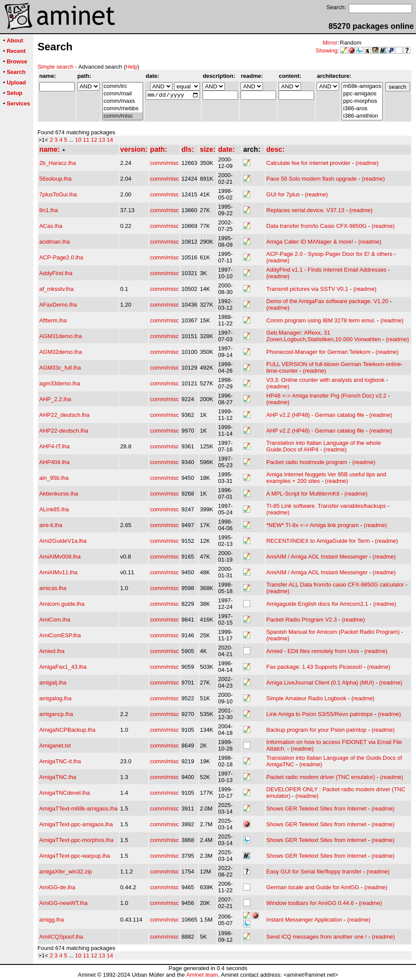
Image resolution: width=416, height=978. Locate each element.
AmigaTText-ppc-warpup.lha (74, 855)
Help (131, 66)
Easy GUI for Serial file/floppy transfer (313, 871)
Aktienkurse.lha (58, 493)
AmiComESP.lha (60, 635)
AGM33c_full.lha (60, 367)
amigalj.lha (52, 682)
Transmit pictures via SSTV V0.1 (307, 289)
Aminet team (202, 974)
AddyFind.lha (56, 273)
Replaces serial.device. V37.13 (305, 210)
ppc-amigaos (362, 94)
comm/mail (123, 94)
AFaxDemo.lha (58, 304)
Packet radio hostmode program (306, 462)
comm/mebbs (123, 108)
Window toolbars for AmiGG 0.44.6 (310, 903)
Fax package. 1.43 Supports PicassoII (314, 667)
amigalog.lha (55, 698)
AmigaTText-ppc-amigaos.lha (76, 824)
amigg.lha (51, 919)
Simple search (55, 66)
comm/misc (123, 116)
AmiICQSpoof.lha (61, 936)
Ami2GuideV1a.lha (63, 541)
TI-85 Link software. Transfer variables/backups (326, 506)
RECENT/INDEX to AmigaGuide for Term (318, 541)
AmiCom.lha (54, 619)
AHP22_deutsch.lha (64, 415)
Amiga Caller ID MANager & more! (309, 241)
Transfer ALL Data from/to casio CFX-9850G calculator (335, 584)
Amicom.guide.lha (61, 604)
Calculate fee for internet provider (308, 163)
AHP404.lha (54, 462)
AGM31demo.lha (60, 336)
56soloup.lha (55, 178)
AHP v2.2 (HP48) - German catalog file (315, 415)
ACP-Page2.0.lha (61, 257)
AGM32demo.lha (60, 352)
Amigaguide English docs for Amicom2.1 (317, 604)
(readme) (367, 163)
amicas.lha (52, 588)
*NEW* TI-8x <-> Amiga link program (312, 525)
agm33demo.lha (59, 383)
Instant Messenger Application (304, 919)
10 (78, 139)
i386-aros (362, 108)
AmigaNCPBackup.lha (67, 730)
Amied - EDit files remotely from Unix (312, 651)
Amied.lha (52, 651)
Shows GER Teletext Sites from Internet (316, 808)
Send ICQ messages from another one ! (316, 936)
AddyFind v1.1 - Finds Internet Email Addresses (326, 269)
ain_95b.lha (54, 478)
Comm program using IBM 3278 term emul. (320, 320)
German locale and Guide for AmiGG (312, 887)
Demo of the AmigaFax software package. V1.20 (327, 301)
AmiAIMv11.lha (58, 572)
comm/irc (123, 86)
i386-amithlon (362, 116)
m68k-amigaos (362, 86)
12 (94, 139)
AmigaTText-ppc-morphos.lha (76, 840)
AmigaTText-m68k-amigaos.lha (78, 808)
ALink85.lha (54, 509)
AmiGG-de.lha (57, 887)
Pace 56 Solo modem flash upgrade (311, 178)
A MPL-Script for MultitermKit (302, 493)
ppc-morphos (362, 101)
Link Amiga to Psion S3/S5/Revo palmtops (319, 714)
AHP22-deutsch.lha (63, 430)
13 (102, 139)
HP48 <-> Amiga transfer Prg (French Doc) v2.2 (326, 395)
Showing (327, 50)
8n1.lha (48, 210)
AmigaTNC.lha (58, 777)
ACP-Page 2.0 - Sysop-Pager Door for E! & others (329, 254)
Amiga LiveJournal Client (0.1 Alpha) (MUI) (320, 682)
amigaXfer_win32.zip (65, 871)
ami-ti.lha (51, 525)
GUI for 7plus (283, 194)
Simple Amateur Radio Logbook (306, 698)
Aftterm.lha (53, 320)
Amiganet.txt (55, 745)
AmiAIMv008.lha (60, 556)
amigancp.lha (56, 714)
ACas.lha (51, 226)
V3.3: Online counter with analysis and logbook (325, 380)
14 (110, 139)
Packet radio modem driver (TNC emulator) (320, 777)
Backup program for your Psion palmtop (316, 730)
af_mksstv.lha (56, 289)
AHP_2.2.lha (55, 399)
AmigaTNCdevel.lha (64, 792)
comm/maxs (123, 101)
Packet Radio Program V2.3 (301, 619)
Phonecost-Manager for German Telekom (318, 352)
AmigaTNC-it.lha (60, 761)
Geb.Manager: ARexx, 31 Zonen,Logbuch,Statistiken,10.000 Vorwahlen (323, 335)
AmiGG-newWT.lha (63, 903)
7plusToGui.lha (58, 194)
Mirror (329, 42)
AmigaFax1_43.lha (63, 667)
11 (86, 139)
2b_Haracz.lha (57, 163)
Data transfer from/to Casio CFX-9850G (316, 226)
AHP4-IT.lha (54, 446)
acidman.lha (54, 241)
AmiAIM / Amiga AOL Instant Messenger (316, 556)
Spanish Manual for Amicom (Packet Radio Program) (333, 632)
